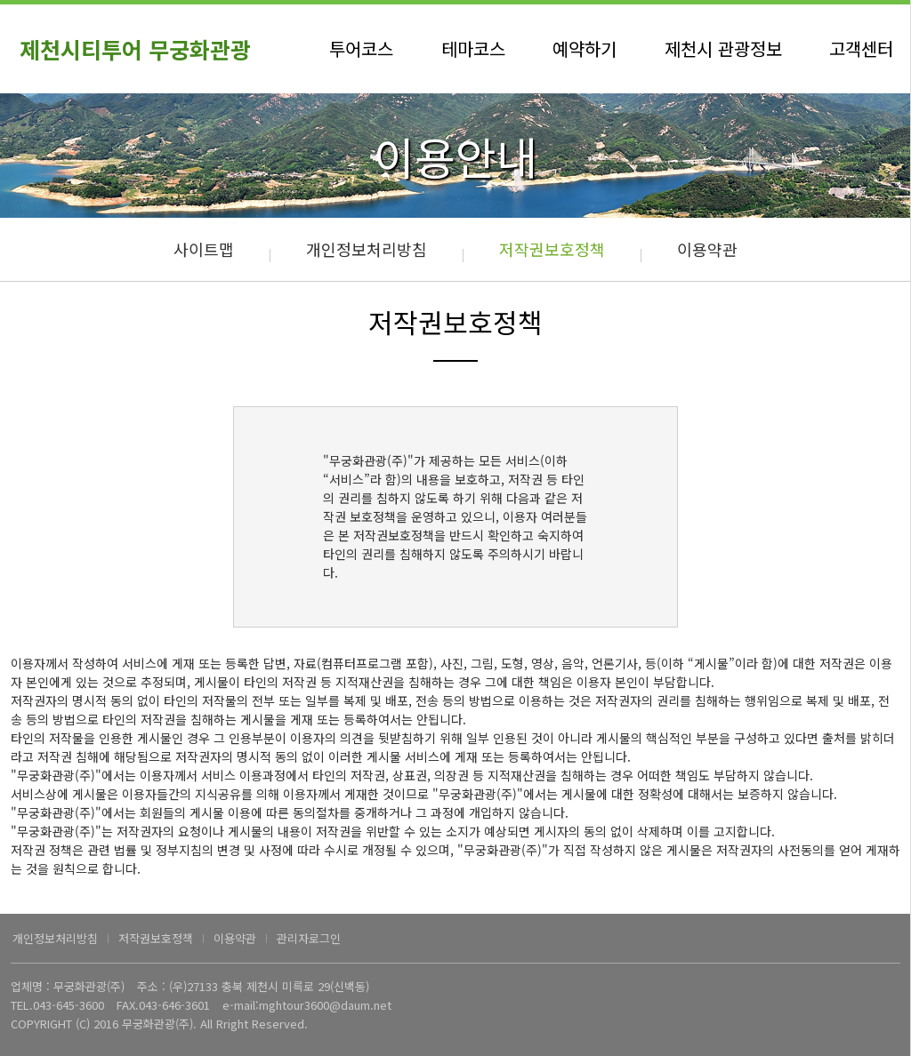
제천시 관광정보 (723, 48)
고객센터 (861, 48)
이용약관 (707, 248)
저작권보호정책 (552, 248)
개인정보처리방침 (366, 248)
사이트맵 (203, 248)
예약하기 (584, 48)
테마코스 (473, 48)
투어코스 (361, 48)
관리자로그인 (309, 938)
